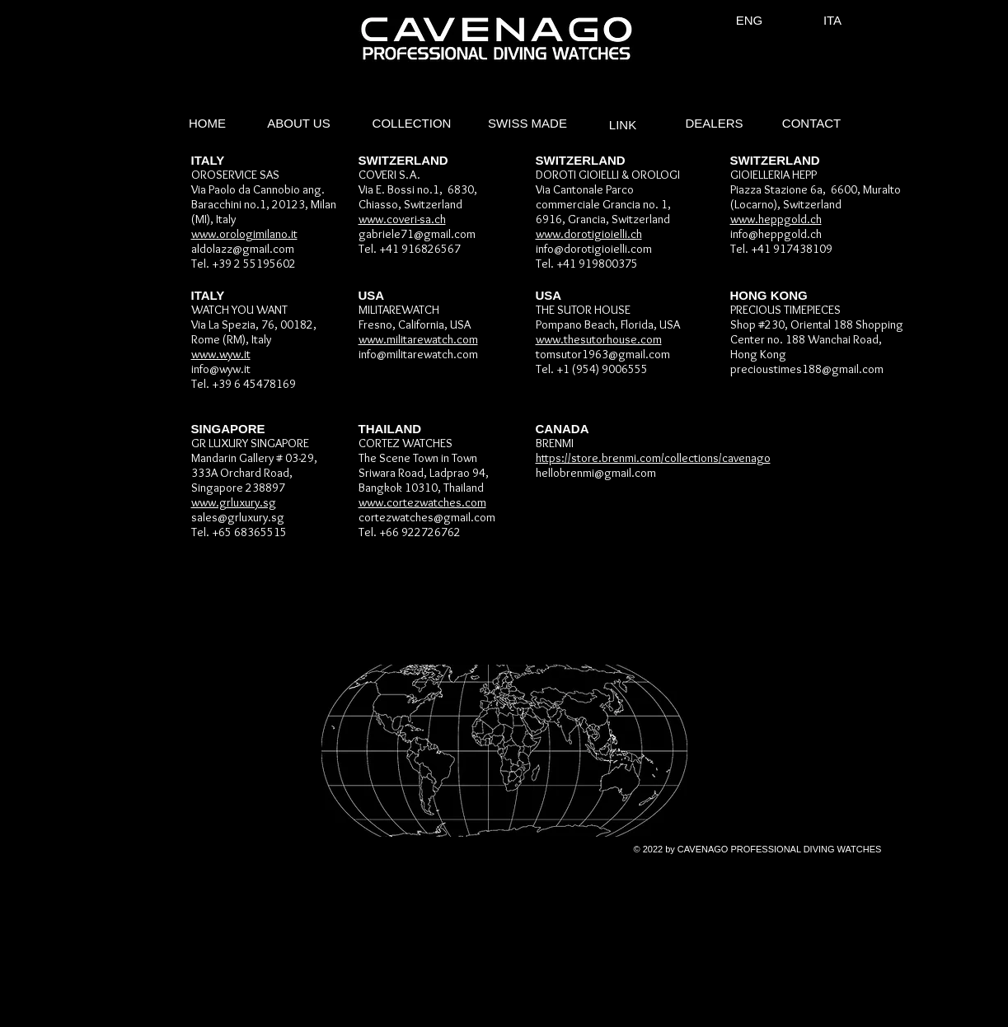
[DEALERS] (714, 123)
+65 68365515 (249, 532)
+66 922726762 (420, 532)
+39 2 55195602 (254, 263)
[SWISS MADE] (528, 123)
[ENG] (749, 20)
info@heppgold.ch (776, 233)
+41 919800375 (597, 263)
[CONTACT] (811, 123)
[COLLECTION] (412, 123)
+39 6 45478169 (254, 383)
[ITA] (832, 20)
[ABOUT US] (299, 123)
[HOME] (207, 123)
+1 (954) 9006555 (602, 369)
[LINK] (623, 125)
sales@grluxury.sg (237, 517)
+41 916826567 (420, 248)
